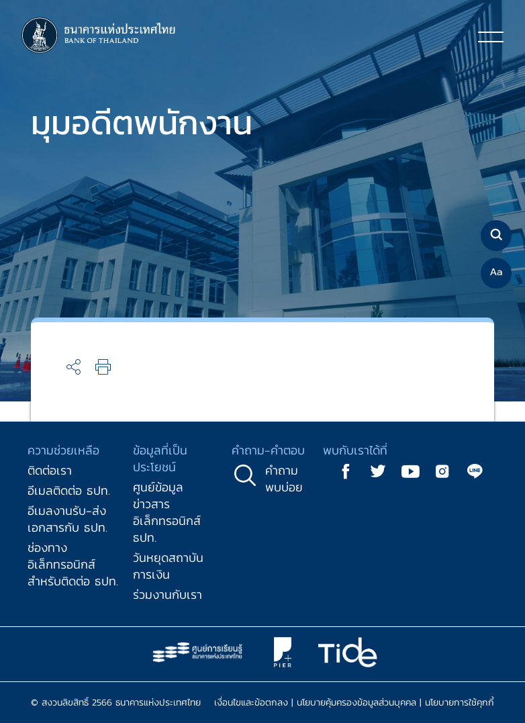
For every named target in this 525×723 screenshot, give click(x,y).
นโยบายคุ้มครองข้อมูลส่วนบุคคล (356, 702)
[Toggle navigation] (490, 36)
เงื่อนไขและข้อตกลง (251, 702)
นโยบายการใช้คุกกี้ (459, 702)
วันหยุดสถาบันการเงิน (168, 565)
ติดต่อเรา (50, 470)
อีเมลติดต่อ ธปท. (69, 490)
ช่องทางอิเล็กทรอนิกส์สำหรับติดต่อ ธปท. (73, 564)
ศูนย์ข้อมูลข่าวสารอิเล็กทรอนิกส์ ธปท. (167, 512)
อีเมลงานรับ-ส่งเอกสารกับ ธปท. (67, 518)
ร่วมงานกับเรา (167, 594)
